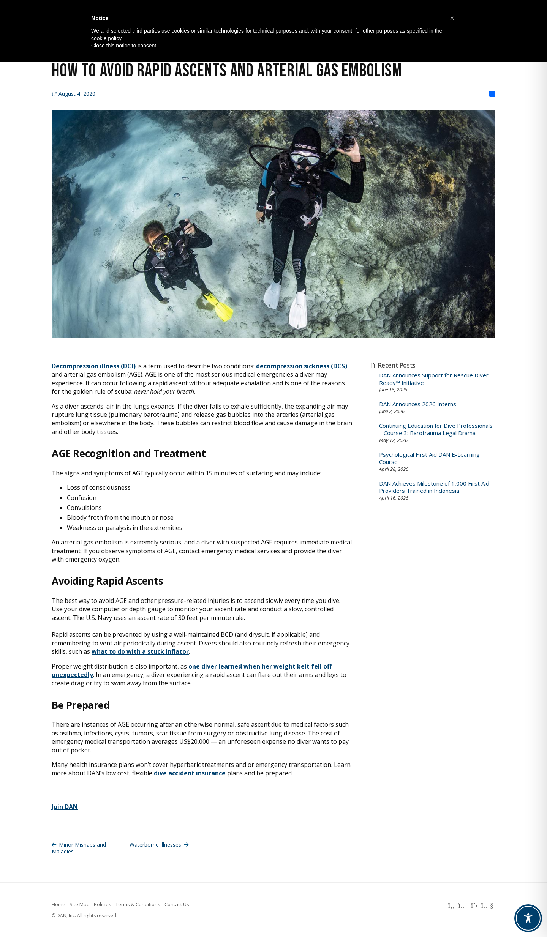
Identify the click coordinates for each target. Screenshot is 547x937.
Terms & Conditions (137, 904)
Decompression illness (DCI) (94, 366)
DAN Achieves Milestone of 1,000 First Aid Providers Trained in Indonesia (434, 487)
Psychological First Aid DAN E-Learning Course (429, 458)
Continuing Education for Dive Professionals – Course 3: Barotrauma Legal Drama (436, 429)
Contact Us (176, 904)
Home (58, 904)
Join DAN (65, 807)
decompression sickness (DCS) (301, 366)
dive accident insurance (190, 773)
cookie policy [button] (106, 38)
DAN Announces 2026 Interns (417, 404)
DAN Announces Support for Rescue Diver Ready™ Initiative (434, 379)
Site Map (80, 904)
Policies (102, 904)
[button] (452, 18)
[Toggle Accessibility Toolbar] (528, 918)
